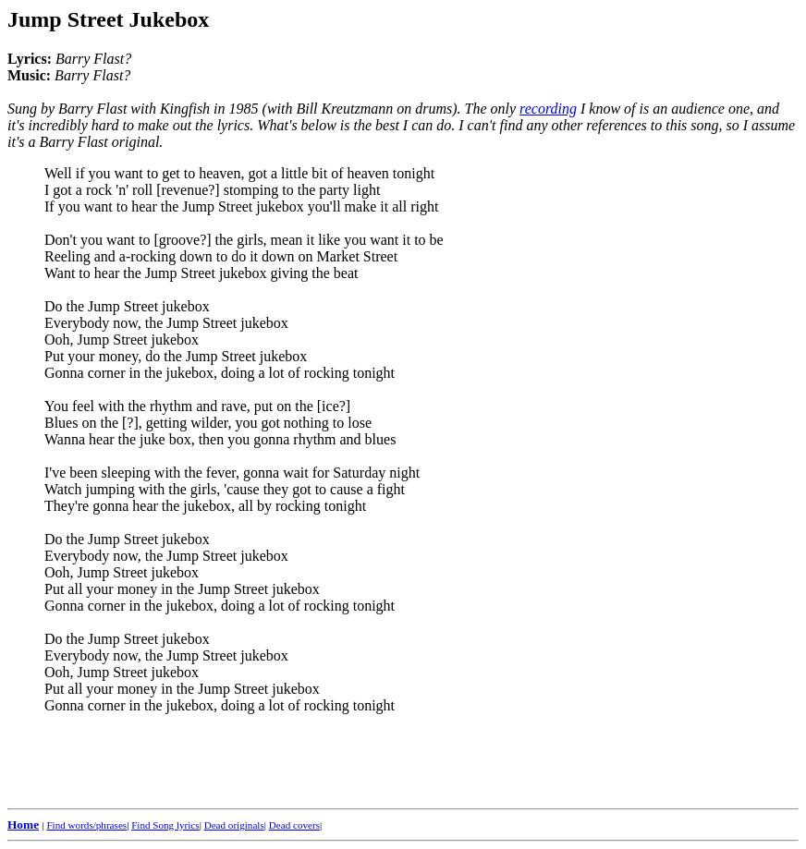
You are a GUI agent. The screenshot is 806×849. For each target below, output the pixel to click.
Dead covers (294, 825)
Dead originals (234, 825)
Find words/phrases (86, 825)
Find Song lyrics (165, 825)
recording (548, 108)
